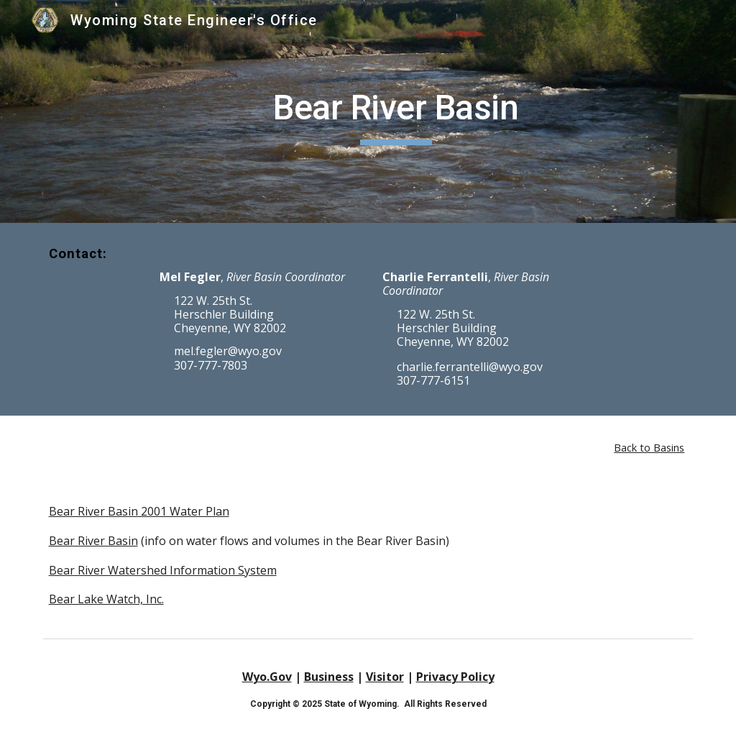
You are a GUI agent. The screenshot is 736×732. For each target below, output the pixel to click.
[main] (396, 111)
